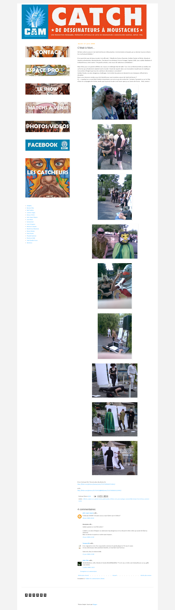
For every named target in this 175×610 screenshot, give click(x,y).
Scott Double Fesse (32, 240)
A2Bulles (85, 499)
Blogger (95, 604)
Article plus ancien (146, 575)
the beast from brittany (138, 499)
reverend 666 (129, 499)
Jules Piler (86, 560)
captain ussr (91, 499)
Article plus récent (83, 575)
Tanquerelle (86, 543)
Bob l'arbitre (30, 210)
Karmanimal (30, 222)
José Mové (30, 219)
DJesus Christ (31, 215)
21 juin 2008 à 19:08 (88, 554)
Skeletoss (29, 243)
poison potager (121, 499)
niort (116, 499)
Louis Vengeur (31, 224)
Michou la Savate (32, 226)
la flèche (112, 499)
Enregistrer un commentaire (88, 571)
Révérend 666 (31, 238)
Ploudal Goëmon (31, 236)
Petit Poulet (30, 233)
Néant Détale (31, 231)
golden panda (106, 499)
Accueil (115, 575)
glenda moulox (98, 499)
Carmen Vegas (31, 212)
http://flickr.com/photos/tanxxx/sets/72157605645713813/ (96, 484)
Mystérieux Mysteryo (33, 229)
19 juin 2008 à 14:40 (88, 537)
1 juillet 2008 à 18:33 (89, 567)
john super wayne (88, 513)
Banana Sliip (30, 208)
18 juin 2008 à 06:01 (88, 518)
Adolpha (29, 205)
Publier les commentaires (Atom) (95, 578)
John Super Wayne (32, 217)
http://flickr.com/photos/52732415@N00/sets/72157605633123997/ (99, 490)
